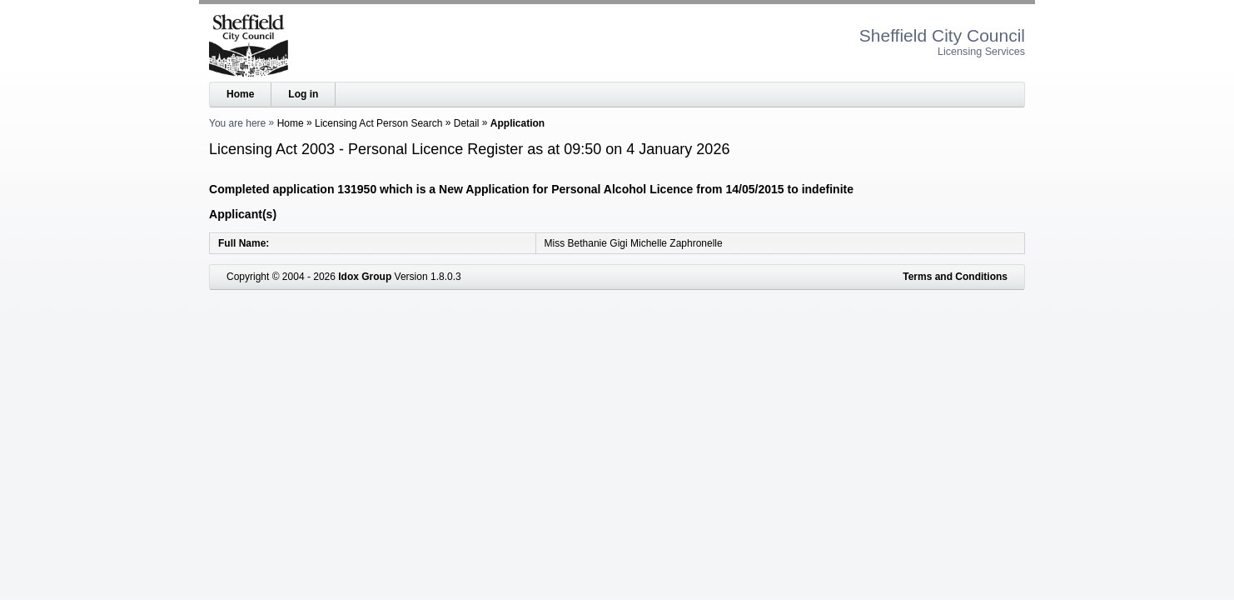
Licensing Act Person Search (378, 123)
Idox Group (364, 276)
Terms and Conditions (955, 276)
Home (240, 94)
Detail (467, 123)
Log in (303, 94)
